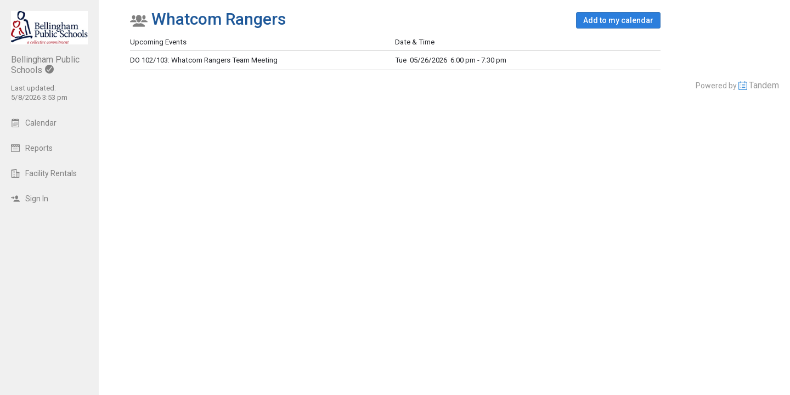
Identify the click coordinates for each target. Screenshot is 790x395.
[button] (618, 20)
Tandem (764, 85)
